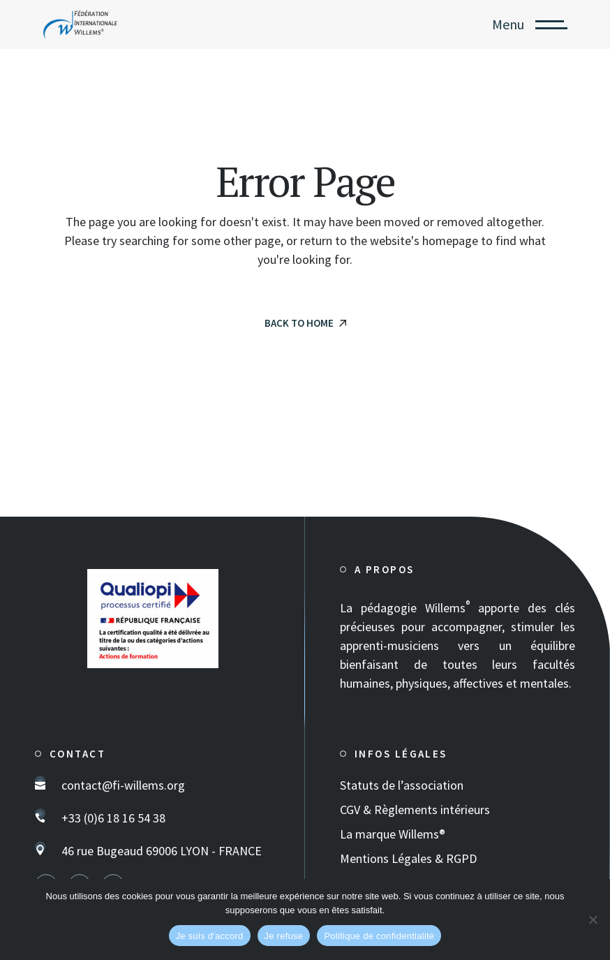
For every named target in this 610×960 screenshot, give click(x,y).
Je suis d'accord (210, 936)
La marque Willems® (392, 834)
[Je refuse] (593, 919)
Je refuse (284, 936)
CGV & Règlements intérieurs (415, 810)
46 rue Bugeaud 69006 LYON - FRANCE (161, 851)
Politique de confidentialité (379, 936)
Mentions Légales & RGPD (408, 858)
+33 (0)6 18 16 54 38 (113, 818)
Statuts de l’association (401, 785)
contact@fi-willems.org (123, 785)
